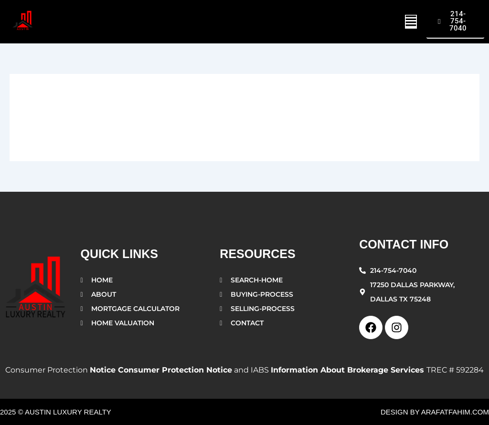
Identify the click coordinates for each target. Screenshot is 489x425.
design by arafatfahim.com (435, 412)
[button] (411, 22)
